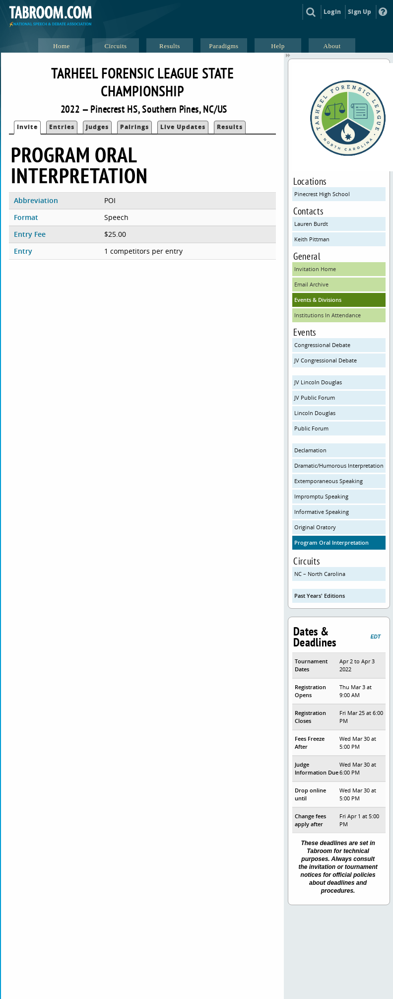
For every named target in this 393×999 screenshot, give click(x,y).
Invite (27, 127)
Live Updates (182, 127)
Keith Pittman (311, 239)
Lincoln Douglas (314, 413)
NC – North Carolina (319, 573)
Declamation (310, 450)
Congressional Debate (322, 345)
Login (332, 11)
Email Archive (311, 284)
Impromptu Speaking (321, 496)
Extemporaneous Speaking (328, 481)
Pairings (134, 127)
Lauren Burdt (311, 223)
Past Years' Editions (319, 595)
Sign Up (359, 11)
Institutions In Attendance (327, 315)
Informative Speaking (321, 511)
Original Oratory (315, 527)
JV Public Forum (314, 397)
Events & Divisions (317, 299)
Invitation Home (315, 269)
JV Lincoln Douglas (318, 382)
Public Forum (311, 428)
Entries (61, 127)
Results (230, 127)
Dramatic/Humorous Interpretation (339, 465)
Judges (97, 127)
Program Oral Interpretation (331, 542)
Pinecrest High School (322, 194)
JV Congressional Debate (325, 360)
